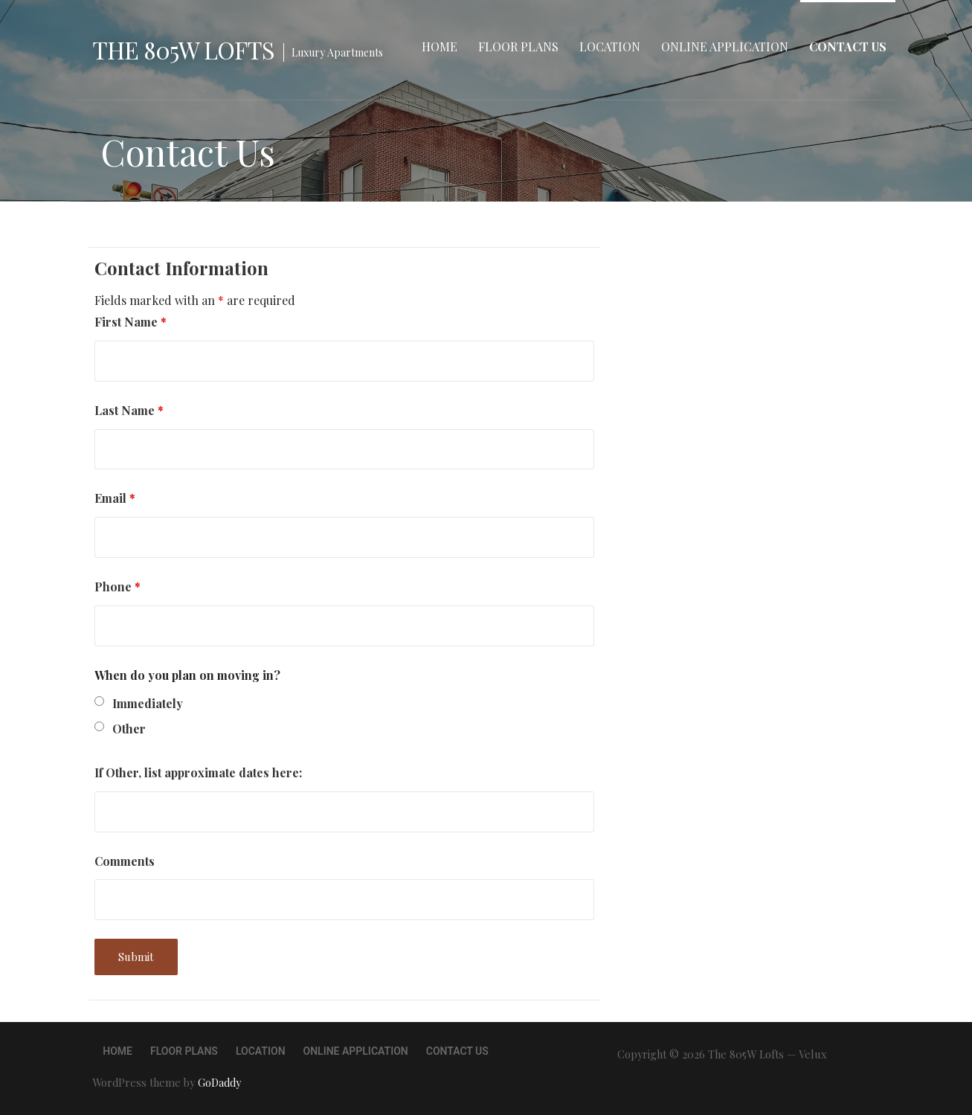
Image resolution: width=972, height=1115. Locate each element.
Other (129, 728)
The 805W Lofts (183, 49)
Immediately (147, 703)
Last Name (129, 410)
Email (114, 498)
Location (609, 46)
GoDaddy (219, 1083)
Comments (124, 861)
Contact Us (847, 46)
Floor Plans (518, 46)
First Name (130, 322)
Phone (117, 586)
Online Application (724, 46)
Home (439, 46)
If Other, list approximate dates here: (198, 772)
